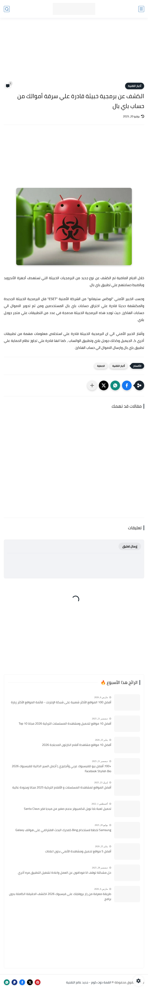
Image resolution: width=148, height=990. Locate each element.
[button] (127, 385)
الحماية (101, 366)
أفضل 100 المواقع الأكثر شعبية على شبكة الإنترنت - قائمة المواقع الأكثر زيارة (61, 702)
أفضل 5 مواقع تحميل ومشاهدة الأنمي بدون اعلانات (78, 851)
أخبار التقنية (134, 85)
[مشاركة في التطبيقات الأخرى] (92, 385)
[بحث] (7, 9)
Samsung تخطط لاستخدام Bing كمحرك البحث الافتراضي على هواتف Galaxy (63, 830)
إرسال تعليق (129, 546)
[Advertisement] (74, 53)
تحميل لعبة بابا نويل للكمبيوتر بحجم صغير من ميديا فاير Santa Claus (67, 808)
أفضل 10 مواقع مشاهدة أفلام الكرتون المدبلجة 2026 (76, 744)
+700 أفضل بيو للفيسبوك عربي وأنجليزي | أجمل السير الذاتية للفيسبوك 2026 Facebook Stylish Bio (61, 769)
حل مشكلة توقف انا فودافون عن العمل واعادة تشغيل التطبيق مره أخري (64, 872)
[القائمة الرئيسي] (141, 9)
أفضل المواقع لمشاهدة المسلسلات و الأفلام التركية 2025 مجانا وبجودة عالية (61, 787)
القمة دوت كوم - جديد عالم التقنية (88, 982)
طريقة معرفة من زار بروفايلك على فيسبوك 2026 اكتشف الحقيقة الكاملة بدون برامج (60, 896)
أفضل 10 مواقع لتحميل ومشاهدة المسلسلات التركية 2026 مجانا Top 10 (65, 723)
